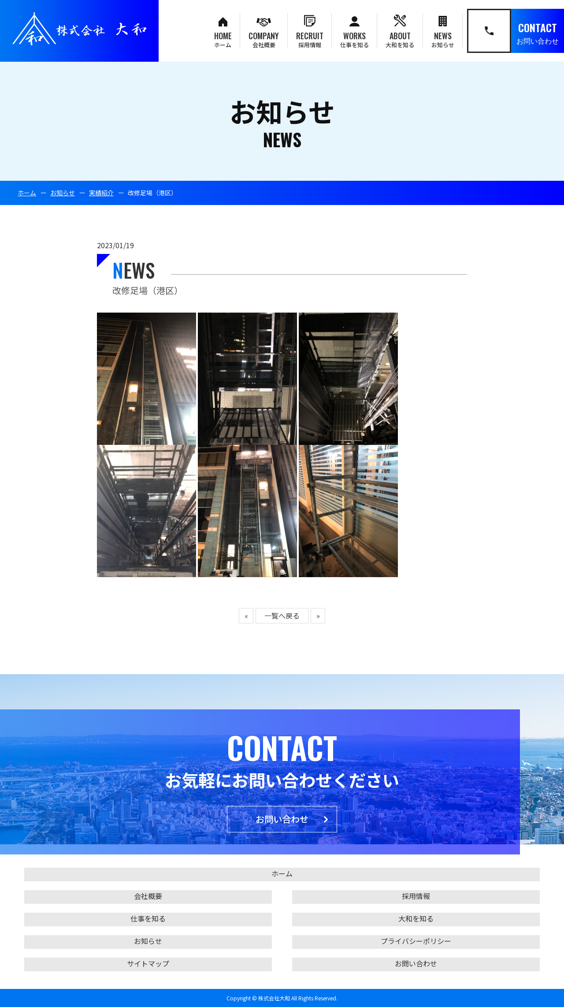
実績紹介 (101, 192)
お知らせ (62, 192)
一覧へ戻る (282, 615)
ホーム (27, 192)
